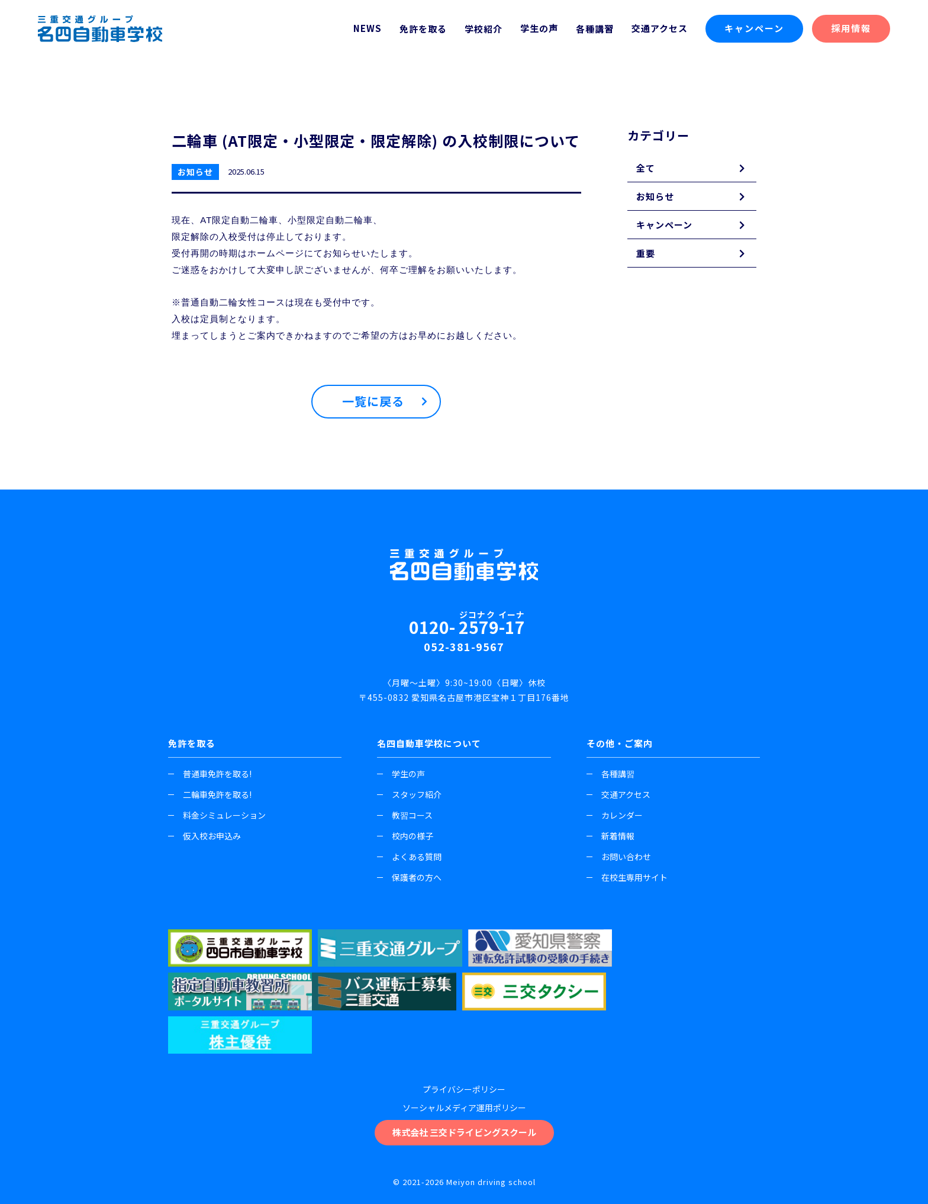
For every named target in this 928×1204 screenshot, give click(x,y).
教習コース (405, 815)
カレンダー (615, 815)
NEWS (367, 28)
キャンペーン (754, 28)
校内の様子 (405, 836)
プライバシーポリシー (464, 1045)
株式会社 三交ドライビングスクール (464, 1088)
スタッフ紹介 (409, 794)
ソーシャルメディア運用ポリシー (464, 1064)
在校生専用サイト (627, 877)
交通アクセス (659, 28)
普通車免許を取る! (210, 774)
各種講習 (610, 774)
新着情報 (610, 836)
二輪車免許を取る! (210, 794)
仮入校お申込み (204, 836)
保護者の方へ (409, 877)
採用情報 (851, 28)
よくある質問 (409, 856)
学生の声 (539, 28)
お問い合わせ (619, 856)
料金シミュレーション (217, 815)
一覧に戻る (373, 401)
